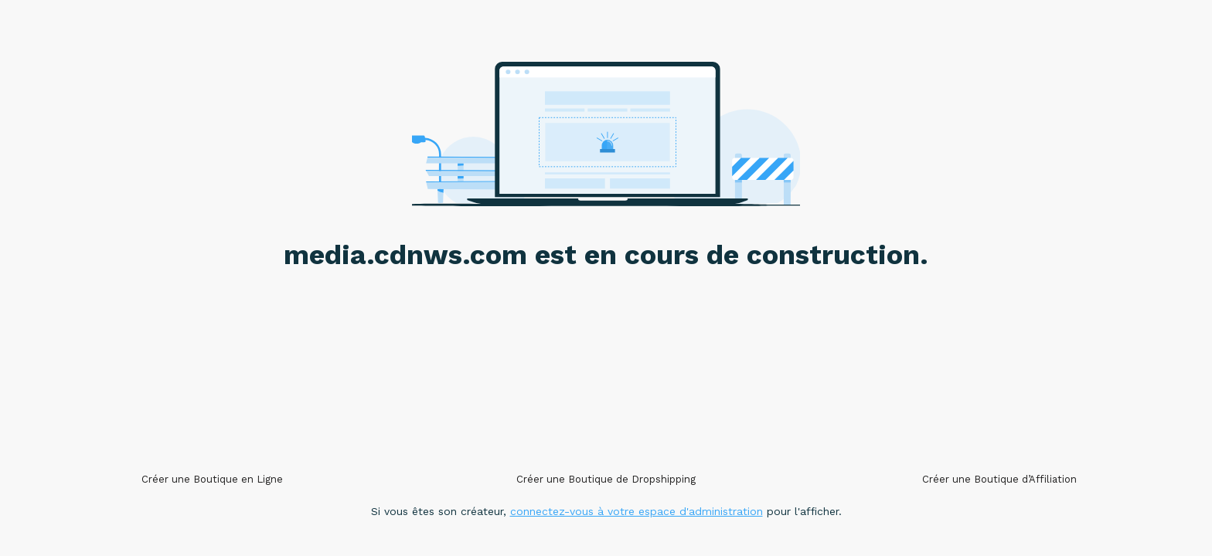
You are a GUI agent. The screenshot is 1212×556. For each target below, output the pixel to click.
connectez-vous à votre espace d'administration (636, 511)
